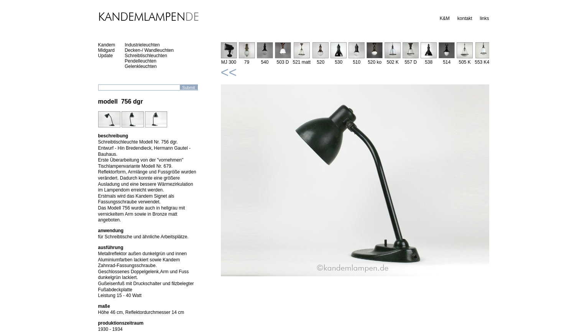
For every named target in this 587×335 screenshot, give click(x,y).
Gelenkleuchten (140, 66)
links (484, 18)
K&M (445, 18)
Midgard (106, 50)
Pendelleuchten (140, 61)
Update (105, 55)
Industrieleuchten (142, 45)
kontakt (464, 18)
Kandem (106, 45)
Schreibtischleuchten (146, 55)
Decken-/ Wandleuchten (149, 50)
